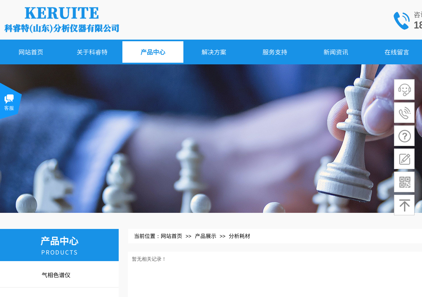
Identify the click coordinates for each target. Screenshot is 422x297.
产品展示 (205, 236)
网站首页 (31, 51)
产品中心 (153, 51)
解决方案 (214, 51)
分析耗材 (239, 236)
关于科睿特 (92, 51)
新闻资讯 (336, 51)
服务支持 (275, 51)
